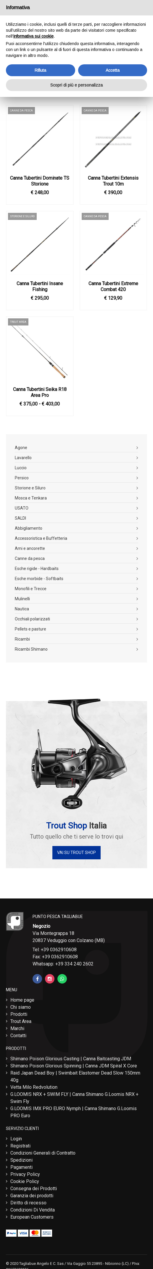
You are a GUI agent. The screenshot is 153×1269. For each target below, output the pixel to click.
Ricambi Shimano (31, 649)
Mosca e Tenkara (31, 498)
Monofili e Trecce (30, 588)
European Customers (32, 1217)
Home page (22, 1000)
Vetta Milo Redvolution (33, 1087)
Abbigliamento (28, 528)
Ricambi (22, 639)
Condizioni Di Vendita (32, 1210)
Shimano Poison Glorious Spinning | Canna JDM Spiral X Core (73, 1066)
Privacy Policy (25, 1174)
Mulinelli (22, 598)
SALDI (20, 518)
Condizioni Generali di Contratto (42, 1153)
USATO (21, 508)
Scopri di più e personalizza (76, 85)
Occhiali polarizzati (32, 619)
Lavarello (23, 457)
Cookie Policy (24, 1181)
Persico (22, 477)
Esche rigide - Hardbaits (37, 568)
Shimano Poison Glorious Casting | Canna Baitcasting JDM (70, 1059)
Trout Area (20, 1021)
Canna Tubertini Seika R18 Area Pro (40, 392)
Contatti (18, 1035)
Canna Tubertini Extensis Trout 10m (113, 181)
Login (16, 1139)
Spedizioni (21, 1160)
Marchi (17, 1028)
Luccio (21, 467)
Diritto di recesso (28, 1203)
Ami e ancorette (30, 548)
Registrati (20, 1146)
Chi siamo (20, 1007)
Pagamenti (21, 1167)
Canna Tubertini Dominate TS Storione (39, 181)
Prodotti (18, 1014)
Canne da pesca (30, 558)
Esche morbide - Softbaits (39, 578)
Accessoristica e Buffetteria (41, 538)
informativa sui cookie (33, 36)
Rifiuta (40, 70)
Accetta (113, 70)
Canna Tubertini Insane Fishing (40, 286)
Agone (21, 447)
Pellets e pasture (30, 629)
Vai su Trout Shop (76, 852)
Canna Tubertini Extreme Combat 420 (113, 286)
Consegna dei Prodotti (33, 1188)
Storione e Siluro (30, 488)
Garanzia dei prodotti (31, 1195)
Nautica (22, 608)
